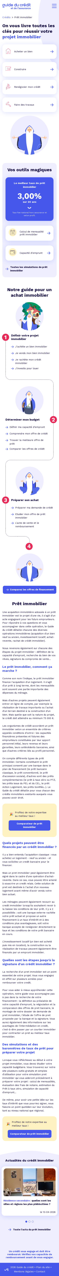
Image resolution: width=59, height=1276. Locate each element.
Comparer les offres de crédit (27, 448)
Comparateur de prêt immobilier (29, 1133)
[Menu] (54, 6)
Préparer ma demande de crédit (34, 507)
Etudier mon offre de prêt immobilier (30, 516)
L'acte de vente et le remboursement (27, 525)
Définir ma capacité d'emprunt (27, 427)
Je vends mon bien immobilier (32, 353)
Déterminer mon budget (23, 419)
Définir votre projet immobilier (25, 337)
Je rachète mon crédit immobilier (28, 361)
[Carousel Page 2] (29, 1222)
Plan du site (43, 1267)
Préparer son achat (25, 500)
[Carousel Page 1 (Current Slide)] (26, 1222)
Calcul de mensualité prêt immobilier (32, 233)
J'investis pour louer (27, 368)
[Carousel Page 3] (33, 1222)
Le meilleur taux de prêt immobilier (29, 185)
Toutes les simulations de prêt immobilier (29, 269)
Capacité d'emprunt (31, 253)
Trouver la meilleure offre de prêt (26, 442)
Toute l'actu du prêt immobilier (32, 1229)
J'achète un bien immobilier (31, 346)
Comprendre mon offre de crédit (29, 433)
